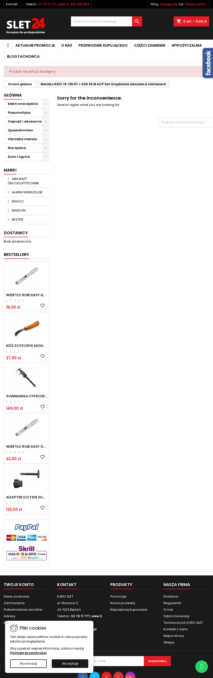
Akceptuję (70, 663)
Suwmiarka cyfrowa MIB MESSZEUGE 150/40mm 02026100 (26, 396)
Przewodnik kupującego (103, 45)
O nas (66, 45)
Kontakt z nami (176, 629)
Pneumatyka (19, 112)
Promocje (118, 596)
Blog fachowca (23, 56)
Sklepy (169, 642)
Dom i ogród (19, 156)
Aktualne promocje (35, 45)
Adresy (9, 616)
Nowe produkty (122, 603)
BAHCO (17, 201)
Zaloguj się (168, 4)
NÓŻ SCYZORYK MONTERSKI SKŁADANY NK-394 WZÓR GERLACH (26, 346)
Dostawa (171, 596)
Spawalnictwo (20, 130)
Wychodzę (28, 663)
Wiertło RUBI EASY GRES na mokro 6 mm (26, 295)
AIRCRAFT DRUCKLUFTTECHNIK (23, 181)
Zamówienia (14, 603)
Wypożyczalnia (187, 45)
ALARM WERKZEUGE (27, 192)
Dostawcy (16, 233)
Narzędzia (17, 147)
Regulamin (172, 603)
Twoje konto (19, 584)
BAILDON (18, 210)
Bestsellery (16, 254)
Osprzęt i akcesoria (25, 121)
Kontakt (12, 4)
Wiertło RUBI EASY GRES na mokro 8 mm (26, 447)
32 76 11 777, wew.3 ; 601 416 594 (63, 4)
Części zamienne (149, 45)
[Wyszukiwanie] (106, 21)
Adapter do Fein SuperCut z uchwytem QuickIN (26, 497)
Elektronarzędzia (23, 103)
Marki (10, 170)
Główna (13, 95)
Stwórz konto (195, 4)
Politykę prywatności (28, 653)
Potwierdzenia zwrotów (23, 609)
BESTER (17, 219)
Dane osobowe (16, 596)
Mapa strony (174, 635)
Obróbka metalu (22, 139)
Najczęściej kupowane (128, 609)
